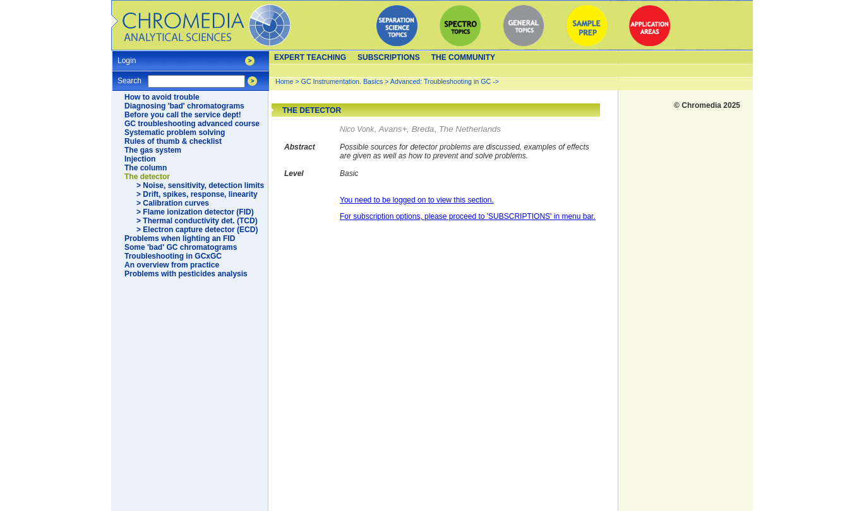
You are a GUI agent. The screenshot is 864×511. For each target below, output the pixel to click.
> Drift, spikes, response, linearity (197, 194)
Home (284, 81)
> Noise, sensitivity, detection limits (200, 185)
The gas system (152, 150)
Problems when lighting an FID (179, 238)
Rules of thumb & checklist (173, 141)
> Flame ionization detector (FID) (195, 212)
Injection (139, 159)
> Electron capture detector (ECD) (197, 229)
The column (145, 167)
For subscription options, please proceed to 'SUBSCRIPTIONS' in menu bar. (468, 216)
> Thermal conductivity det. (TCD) (197, 220)
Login (126, 56)
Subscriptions (388, 57)
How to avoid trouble (162, 97)
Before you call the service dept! (182, 114)
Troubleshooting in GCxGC (173, 256)
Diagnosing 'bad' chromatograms (184, 106)
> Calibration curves (172, 203)
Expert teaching (310, 57)
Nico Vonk (357, 129)
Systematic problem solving (174, 132)
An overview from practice (171, 265)
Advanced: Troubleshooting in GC (440, 81)
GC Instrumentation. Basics (342, 81)
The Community (463, 57)
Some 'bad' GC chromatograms (180, 247)
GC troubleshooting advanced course (192, 123)
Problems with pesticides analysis (186, 273)
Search (129, 76)
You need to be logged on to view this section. (417, 200)
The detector (147, 176)
